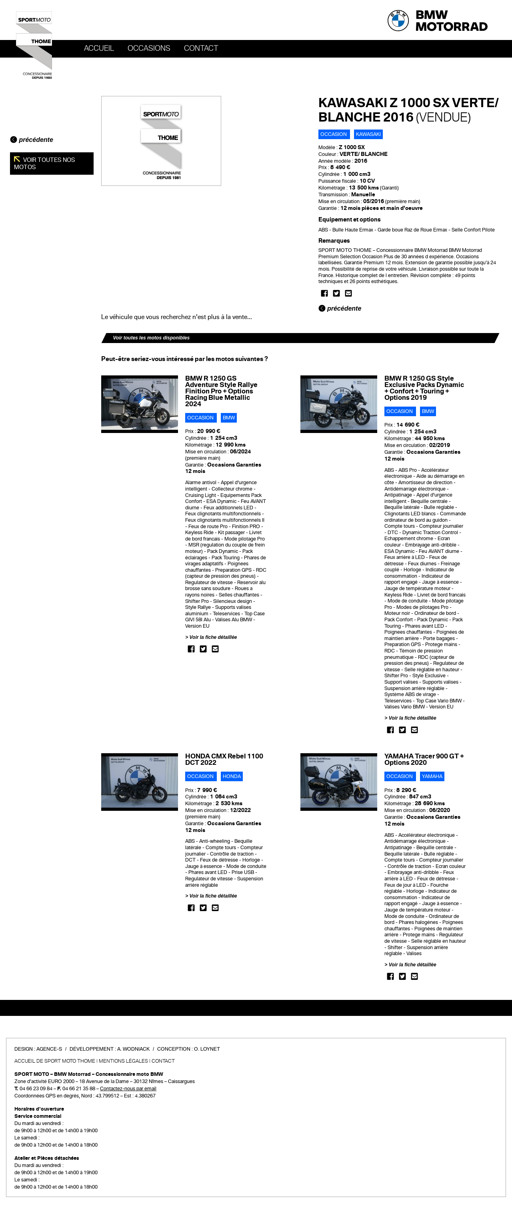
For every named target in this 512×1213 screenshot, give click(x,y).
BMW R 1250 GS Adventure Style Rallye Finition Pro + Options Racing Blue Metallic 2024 (221, 391)
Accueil (99, 48)
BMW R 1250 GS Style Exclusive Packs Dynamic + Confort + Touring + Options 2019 (424, 388)
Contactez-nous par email (128, 1088)
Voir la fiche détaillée (213, 637)
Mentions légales (123, 1061)
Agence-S (49, 1049)
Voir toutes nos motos (44, 163)
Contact (201, 48)
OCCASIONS (149, 48)
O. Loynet (207, 1049)
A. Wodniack (133, 1049)
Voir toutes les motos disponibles (151, 338)
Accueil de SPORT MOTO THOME (54, 1061)
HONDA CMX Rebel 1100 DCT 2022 (224, 759)
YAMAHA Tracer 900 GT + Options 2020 (424, 759)
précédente (31, 139)
